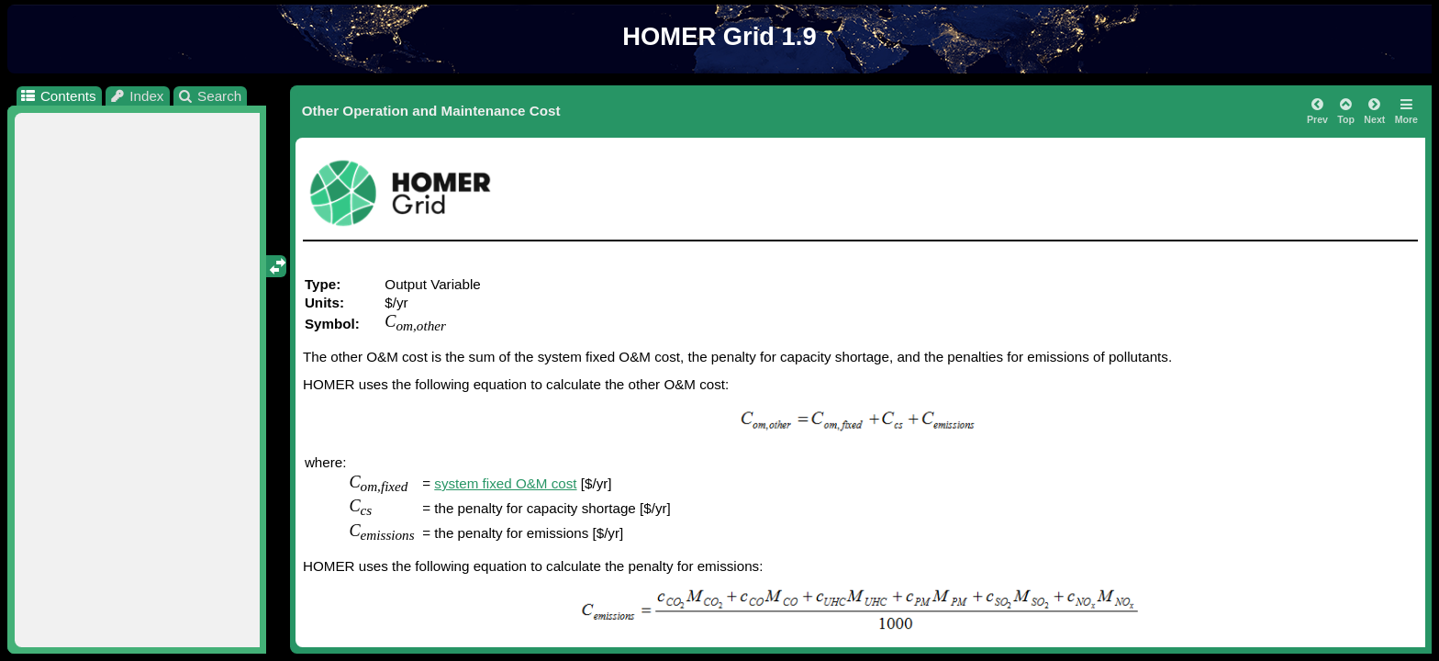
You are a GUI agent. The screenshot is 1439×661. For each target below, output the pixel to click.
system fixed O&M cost (505, 483)
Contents (57, 96)
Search (209, 96)
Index (136, 96)
